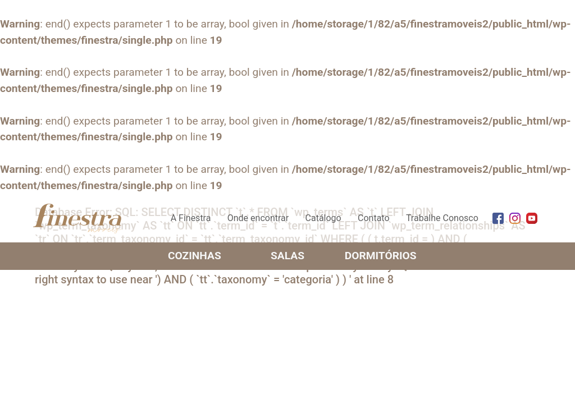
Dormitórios (381, 255)
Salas (287, 255)
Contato (374, 218)
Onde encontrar (258, 218)
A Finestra (191, 218)
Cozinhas (194, 255)
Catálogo (323, 218)
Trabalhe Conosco (442, 218)
